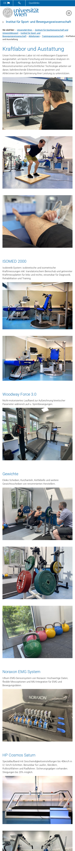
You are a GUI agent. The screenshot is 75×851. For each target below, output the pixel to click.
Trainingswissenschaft (52, 36)
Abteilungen (34, 36)
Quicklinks (34, 2)
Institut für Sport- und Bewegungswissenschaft (38, 22)
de (6, 2)
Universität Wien (25, 30)
